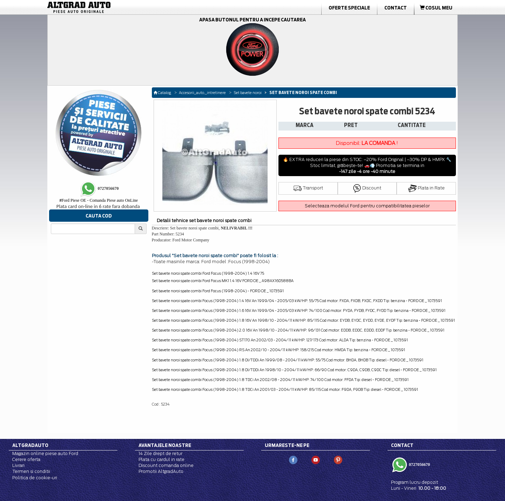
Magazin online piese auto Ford (45, 453)
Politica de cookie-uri (34, 477)
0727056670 (419, 464)
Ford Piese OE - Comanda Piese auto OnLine (98, 200)
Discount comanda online (166, 465)
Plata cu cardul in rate (161, 459)
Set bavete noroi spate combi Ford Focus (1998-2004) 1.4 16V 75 (208, 273)
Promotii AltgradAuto (161, 471)
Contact (395, 8)
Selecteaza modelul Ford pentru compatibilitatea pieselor (367, 205)
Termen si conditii (31, 471)
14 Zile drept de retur (160, 453)
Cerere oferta (26, 459)
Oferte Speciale (349, 8)
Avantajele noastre (165, 445)
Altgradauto (30, 445)
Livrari (18, 465)
